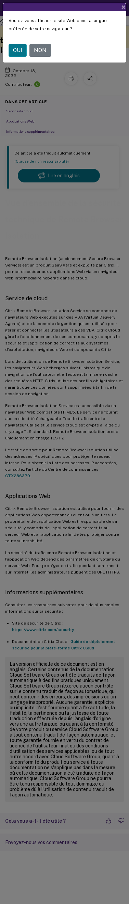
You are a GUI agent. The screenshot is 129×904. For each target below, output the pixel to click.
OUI (17, 50)
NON (40, 50)
